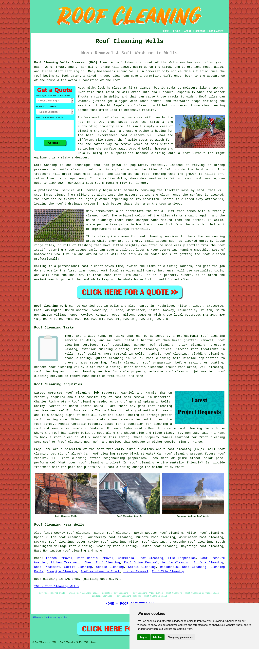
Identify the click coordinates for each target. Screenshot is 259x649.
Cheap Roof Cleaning (102, 562)
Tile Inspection (182, 558)
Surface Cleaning (208, 562)
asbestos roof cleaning (169, 371)
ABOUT (187, 31)
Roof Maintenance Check (100, 571)
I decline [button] (157, 637)
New (65, 617)
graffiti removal (198, 340)
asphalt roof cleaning (167, 353)
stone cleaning (78, 358)
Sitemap (37, 617)
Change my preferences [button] (180, 637)
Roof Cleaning (52, 617)
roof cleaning (179, 449)
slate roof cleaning (103, 367)
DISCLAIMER (216, 31)
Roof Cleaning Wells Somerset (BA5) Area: (71, 62)
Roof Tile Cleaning (168, 571)
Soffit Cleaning (78, 567)
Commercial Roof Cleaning (140, 558)
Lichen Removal (59, 558)
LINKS (176, 31)
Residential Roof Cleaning (183, 567)
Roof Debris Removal (95, 558)
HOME (166, 31)
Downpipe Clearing (62, 571)
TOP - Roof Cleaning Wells (56, 586)
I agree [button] (143, 637)
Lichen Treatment (65, 562)
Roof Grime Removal (141, 562)
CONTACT (200, 31)
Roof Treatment (47, 567)
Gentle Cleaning (175, 562)
